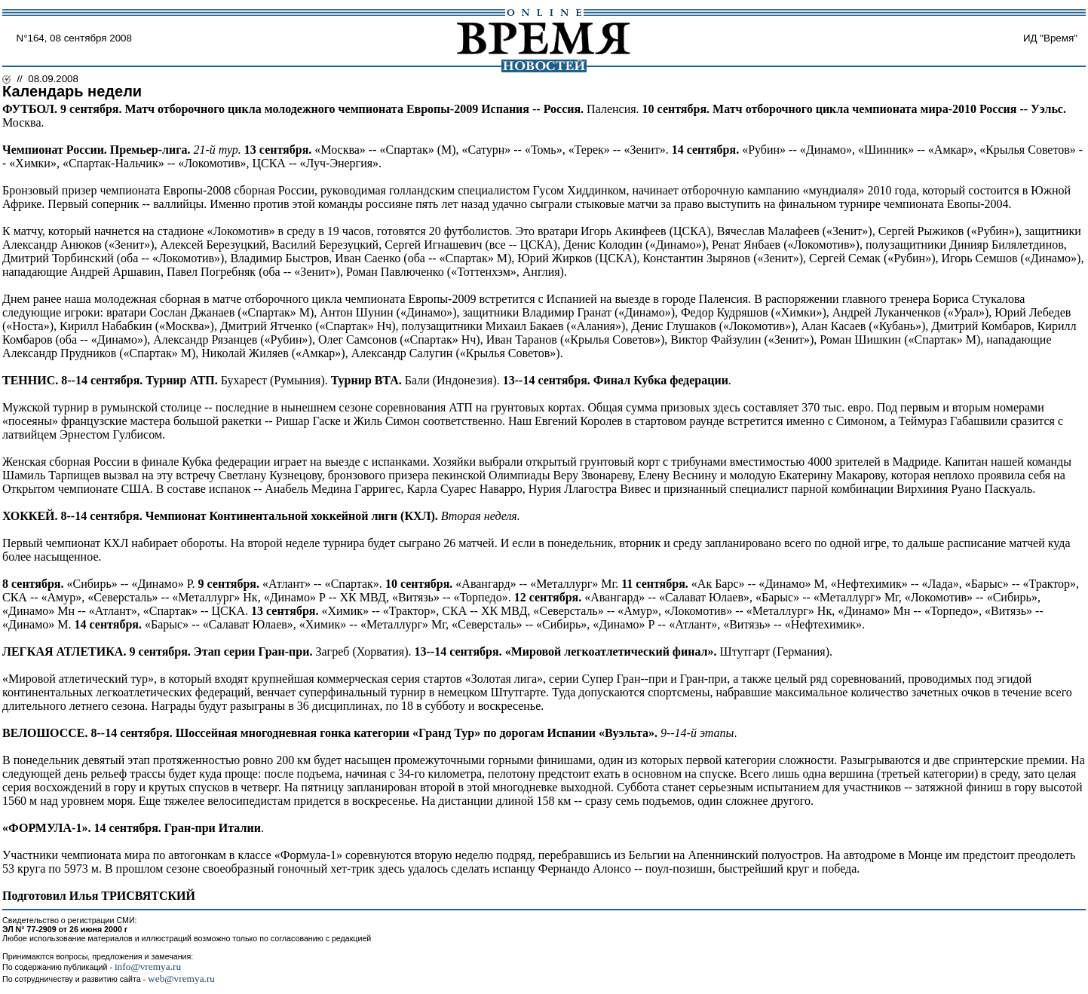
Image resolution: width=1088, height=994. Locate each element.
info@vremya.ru (148, 966)
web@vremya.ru (181, 978)
